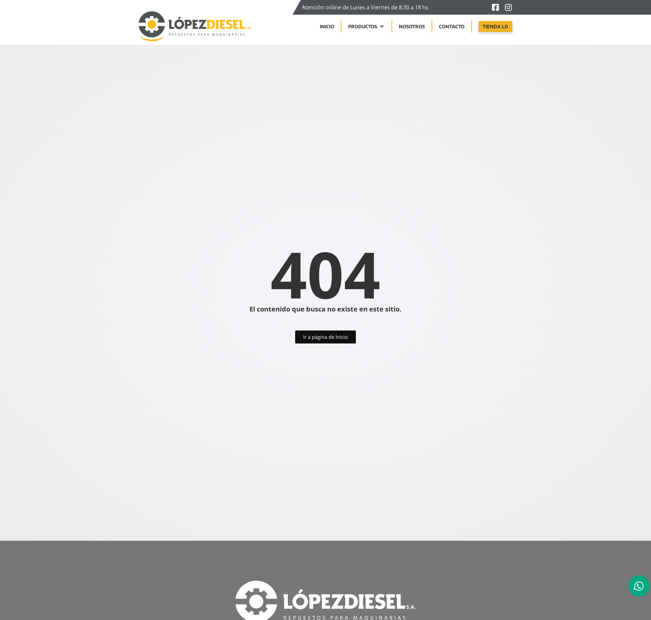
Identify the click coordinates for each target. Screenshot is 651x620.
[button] (367, 26)
